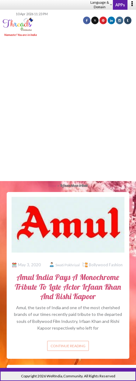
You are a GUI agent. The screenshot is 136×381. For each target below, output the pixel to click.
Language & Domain (101, 4)
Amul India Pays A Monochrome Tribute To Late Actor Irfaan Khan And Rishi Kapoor (68, 286)
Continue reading (68, 346)
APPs (120, 4)
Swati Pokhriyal (67, 265)
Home (52, 185)
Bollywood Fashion (106, 264)
